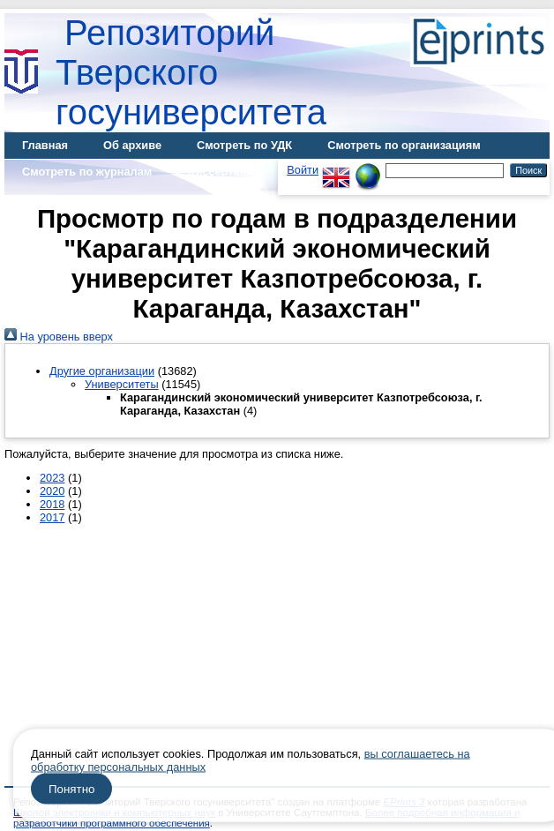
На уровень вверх (58, 336)
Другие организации (101, 371)
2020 (52, 491)
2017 (52, 517)
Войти (302, 169)
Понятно (71, 789)
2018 (52, 504)
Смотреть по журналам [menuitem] (87, 171)
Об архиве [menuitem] (132, 145)
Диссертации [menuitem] (223, 171)
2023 (52, 477)
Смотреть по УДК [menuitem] (244, 145)
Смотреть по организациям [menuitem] (404, 145)
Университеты (122, 384)
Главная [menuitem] (45, 145)
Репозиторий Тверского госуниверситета (191, 72)
